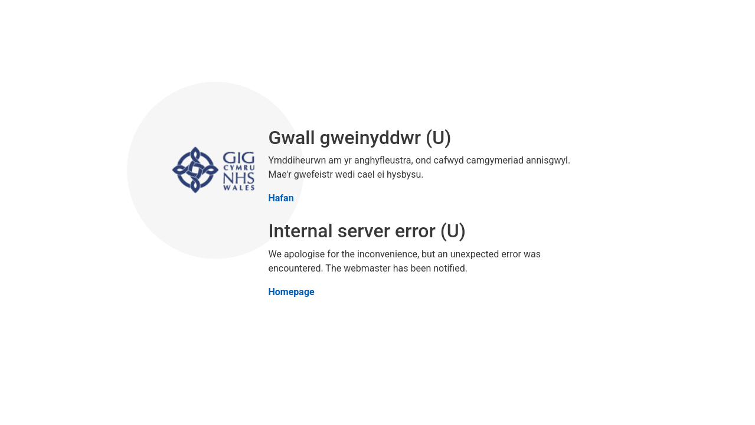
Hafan (281, 198)
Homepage (292, 291)
